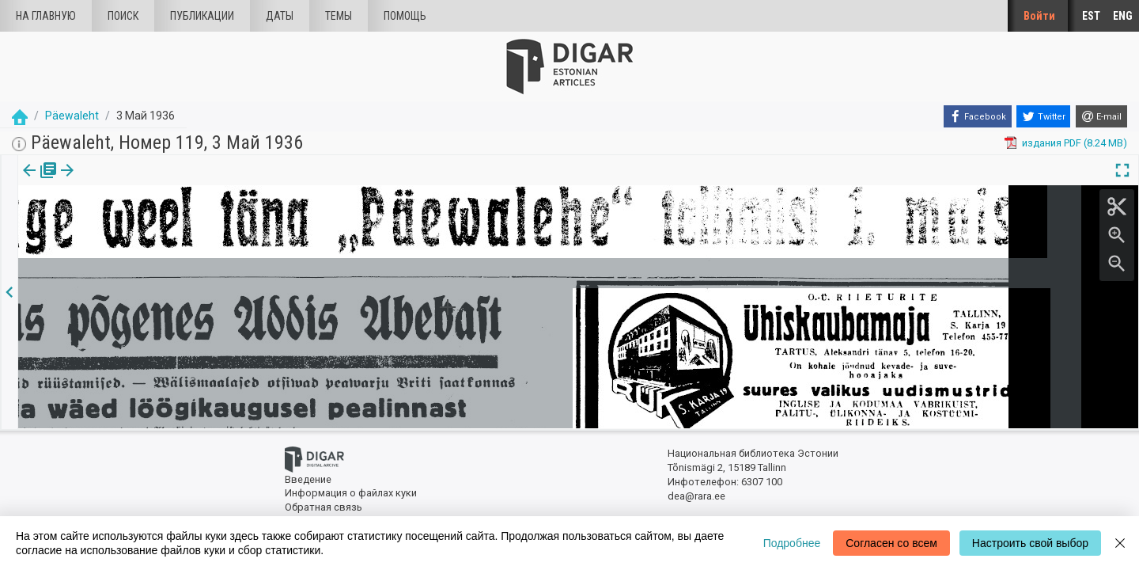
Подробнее (792, 543)
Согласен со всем (891, 543)
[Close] (1120, 543)
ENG (1123, 16)
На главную (46, 16)
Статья (104, 181)
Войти (1039, 16)
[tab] (37, 181)
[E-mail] (1101, 116)
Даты (279, 16)
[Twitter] (1043, 116)
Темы (338, 16)
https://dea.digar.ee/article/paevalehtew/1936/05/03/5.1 (148, 224)
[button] (129, 181)
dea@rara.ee (696, 496)
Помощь (405, 16)
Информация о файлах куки (351, 493)
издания (37, 181)
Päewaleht (72, 115)
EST (1091, 16)
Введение (308, 479)
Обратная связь (323, 507)
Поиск (123, 16)
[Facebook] (978, 116)
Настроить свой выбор (1030, 543)
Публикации (202, 16)
